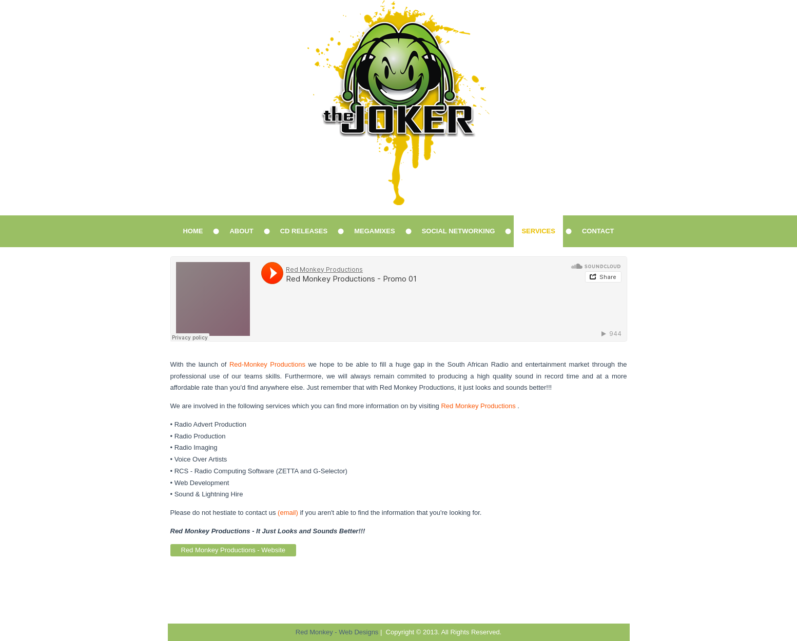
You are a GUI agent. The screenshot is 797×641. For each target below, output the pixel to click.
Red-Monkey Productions (267, 364)
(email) (288, 512)
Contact (598, 231)
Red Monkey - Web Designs (337, 632)
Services (538, 231)
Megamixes (374, 231)
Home (193, 231)
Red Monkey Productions (478, 406)
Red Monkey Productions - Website (233, 550)
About (241, 231)
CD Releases (303, 231)
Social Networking (458, 231)
